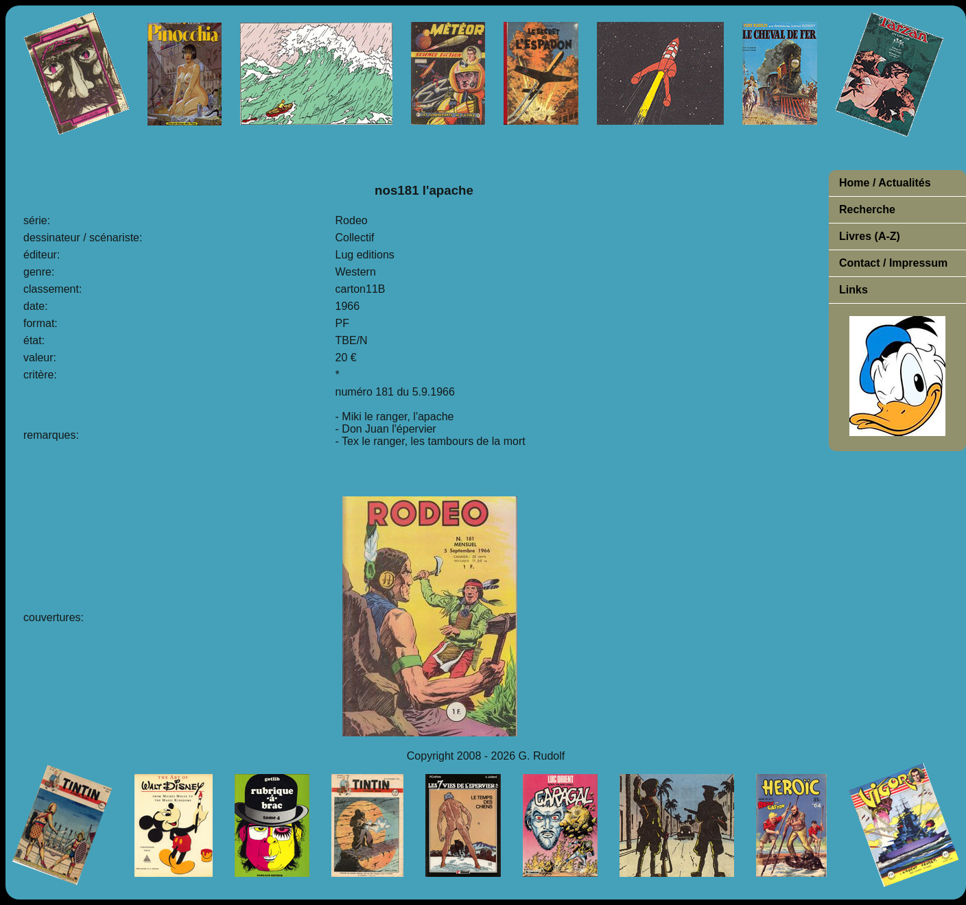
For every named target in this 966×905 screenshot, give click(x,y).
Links (853, 289)
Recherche (867, 209)
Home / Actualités (885, 183)
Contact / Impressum (893, 263)
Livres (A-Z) (869, 236)
